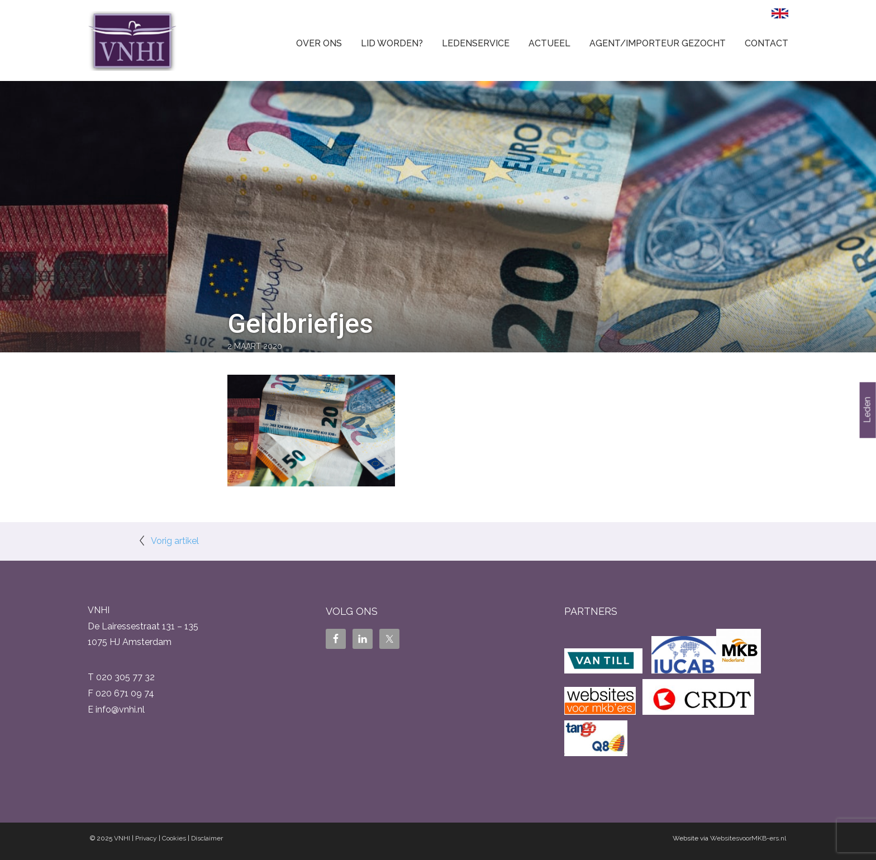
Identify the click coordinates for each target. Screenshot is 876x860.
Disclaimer (207, 838)
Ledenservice (476, 43)
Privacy (146, 838)
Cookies (174, 838)
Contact (766, 43)
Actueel (549, 43)
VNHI (122, 838)
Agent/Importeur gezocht (657, 43)
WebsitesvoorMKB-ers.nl (748, 838)
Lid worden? (392, 43)
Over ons (319, 43)
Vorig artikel (175, 541)
